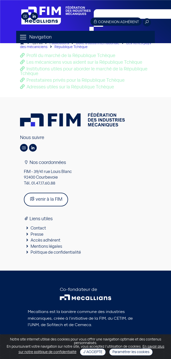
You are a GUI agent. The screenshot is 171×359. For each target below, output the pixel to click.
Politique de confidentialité (56, 252)
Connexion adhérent (116, 22)
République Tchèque (71, 47)
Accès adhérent (45, 240)
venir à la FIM (46, 199)
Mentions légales (46, 246)
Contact (38, 228)
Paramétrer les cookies (130, 352)
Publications (59, 43)
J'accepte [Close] (92, 352)
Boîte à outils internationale (97, 43)
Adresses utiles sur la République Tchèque (70, 87)
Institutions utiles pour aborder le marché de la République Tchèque (83, 71)
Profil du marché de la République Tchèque (70, 55)
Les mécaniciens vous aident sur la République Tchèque (84, 62)
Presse (37, 234)
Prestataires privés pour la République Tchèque (75, 80)
